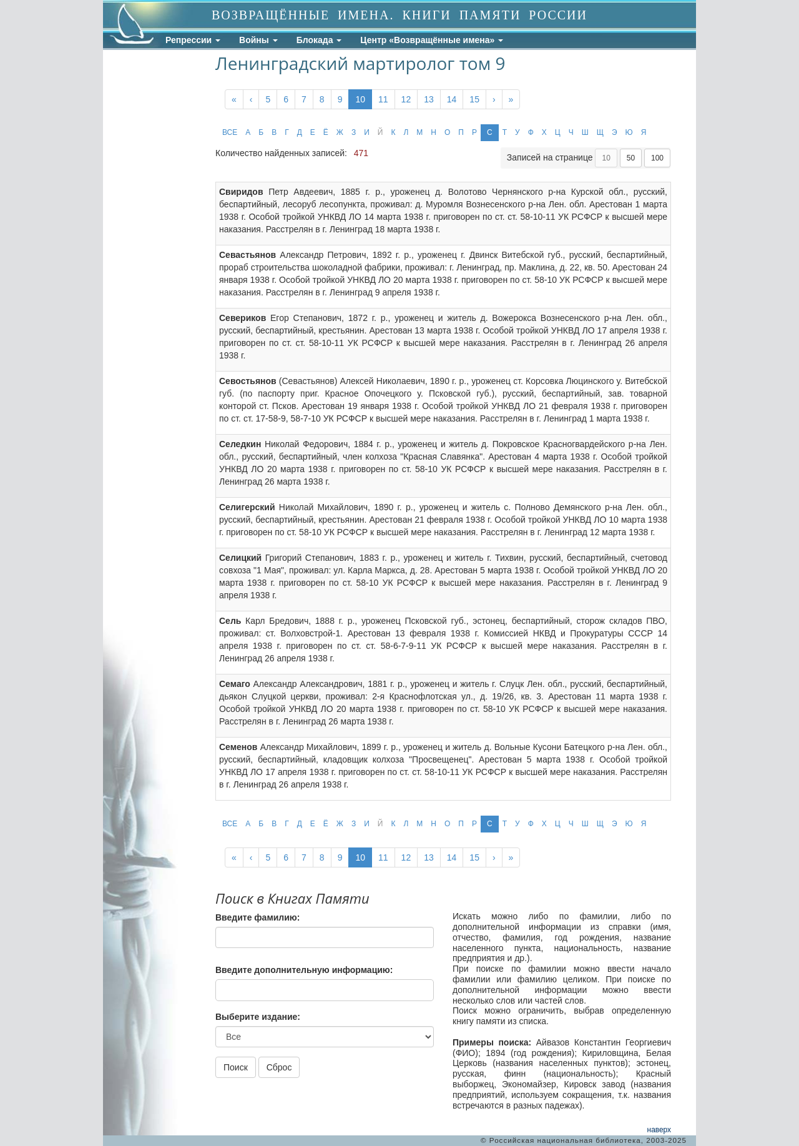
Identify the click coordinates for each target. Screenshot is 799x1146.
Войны (258, 40)
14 (452, 99)
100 (657, 158)
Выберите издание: (257, 1017)
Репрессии (192, 40)
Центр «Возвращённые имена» (431, 40)
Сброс (279, 1067)
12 (406, 99)
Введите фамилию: (257, 917)
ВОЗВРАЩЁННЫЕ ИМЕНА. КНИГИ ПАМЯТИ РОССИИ (399, 15)
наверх (659, 1129)
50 (631, 158)
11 (383, 99)
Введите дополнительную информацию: (304, 970)
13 (429, 99)
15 (474, 99)
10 (360, 99)
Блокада (319, 40)
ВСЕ (229, 132)
